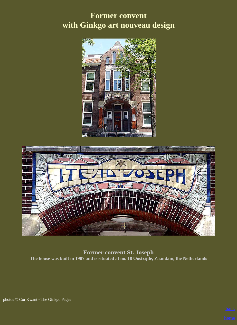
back (230, 308)
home (229, 318)
